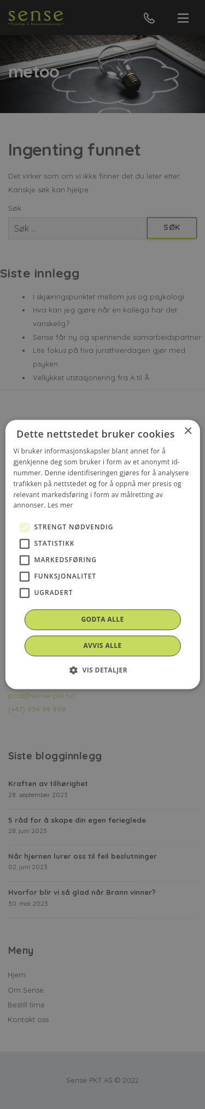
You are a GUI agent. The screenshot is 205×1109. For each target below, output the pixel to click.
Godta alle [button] (102, 619)
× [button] (188, 431)
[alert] (102, 554)
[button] (102, 670)
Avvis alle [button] (102, 646)
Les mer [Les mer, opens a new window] (60, 505)
